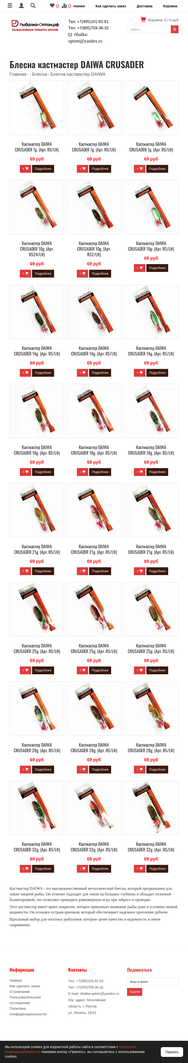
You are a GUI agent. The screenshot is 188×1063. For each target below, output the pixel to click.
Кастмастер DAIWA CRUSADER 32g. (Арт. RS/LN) (37, 847)
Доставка (144, 6)
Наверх (16, 980)
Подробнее (43, 169)
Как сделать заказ (110, 6)
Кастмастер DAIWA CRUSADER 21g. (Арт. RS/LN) (37, 549)
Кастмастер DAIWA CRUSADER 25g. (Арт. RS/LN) (37, 648)
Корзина (170, 6)
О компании (75, 6)
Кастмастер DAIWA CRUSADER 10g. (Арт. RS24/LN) (37, 249)
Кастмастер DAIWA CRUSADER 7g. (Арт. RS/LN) (37, 147)
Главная (18, 74)
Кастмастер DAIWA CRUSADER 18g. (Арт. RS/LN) (37, 450)
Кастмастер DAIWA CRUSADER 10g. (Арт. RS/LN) (151, 246)
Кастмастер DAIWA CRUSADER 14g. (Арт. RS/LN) (37, 351)
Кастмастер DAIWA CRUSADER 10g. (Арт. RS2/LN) (94, 249)
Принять (172, 1052)
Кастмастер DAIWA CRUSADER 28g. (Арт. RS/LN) (37, 747)
